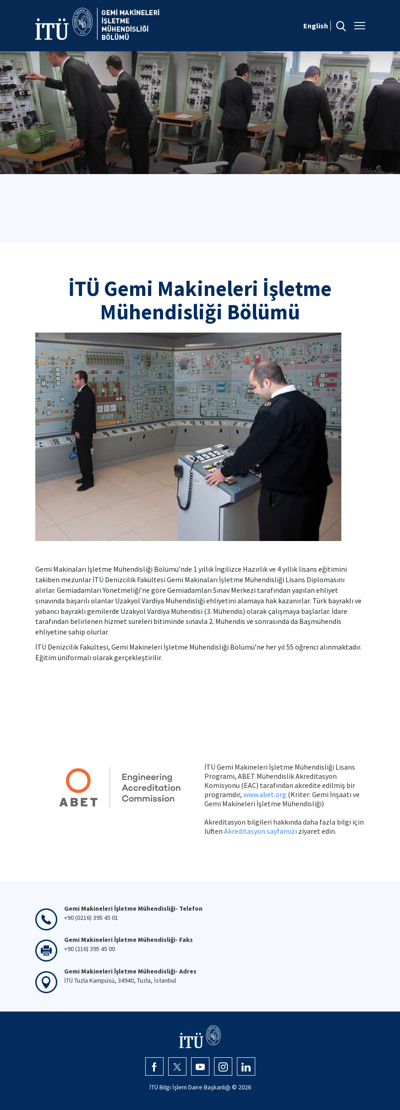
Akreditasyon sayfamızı (260, 831)
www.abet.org (264, 794)
